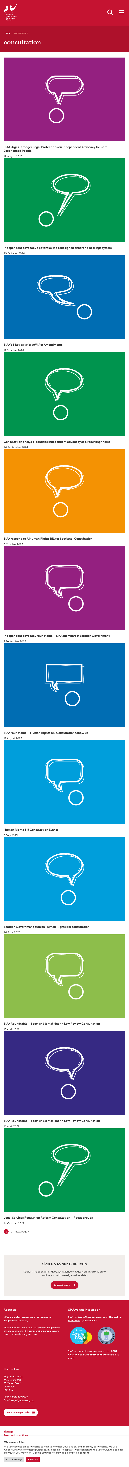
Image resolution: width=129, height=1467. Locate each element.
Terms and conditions (16, 1435)
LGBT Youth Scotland (95, 1354)
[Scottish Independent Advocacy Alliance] (10, 13)
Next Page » (22, 1231)
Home (7, 32)
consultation (21, 32)
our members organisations (44, 1330)
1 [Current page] (7, 1231)
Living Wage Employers (91, 1316)
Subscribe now (65, 1285)
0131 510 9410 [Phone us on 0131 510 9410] (20, 1396)
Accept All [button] (33, 1459)
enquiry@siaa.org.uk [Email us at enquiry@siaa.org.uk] (22, 1400)
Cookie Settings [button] (14, 1459)
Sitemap (8, 1431)
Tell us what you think (21, 1412)
